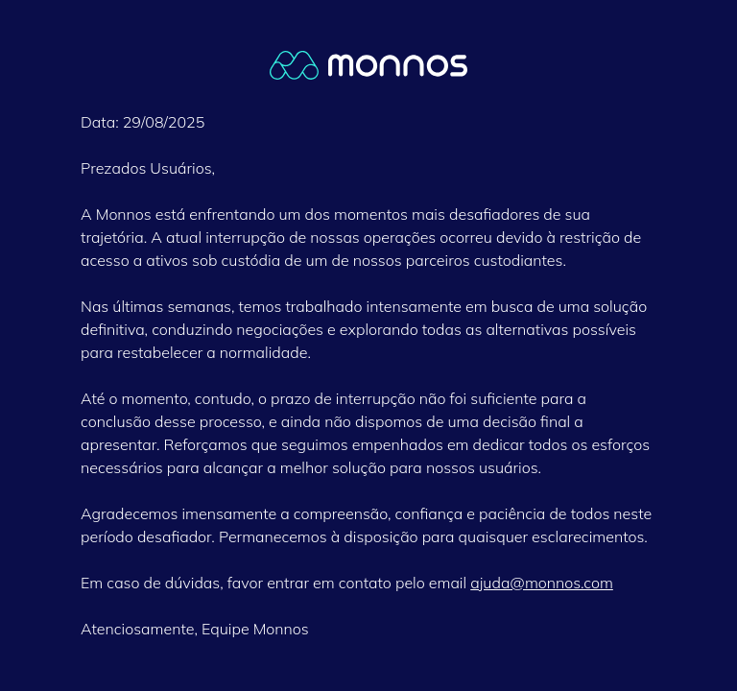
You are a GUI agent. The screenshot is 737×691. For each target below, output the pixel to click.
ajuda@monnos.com (541, 582)
